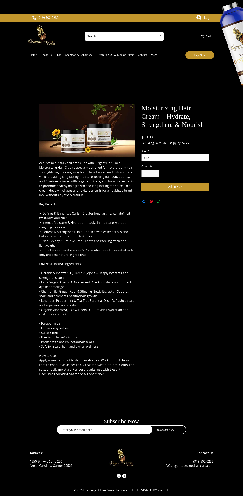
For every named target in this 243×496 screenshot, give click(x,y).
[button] (208, 36)
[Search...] (117, 36)
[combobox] (175, 157)
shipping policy (179, 143)
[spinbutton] (150, 173)
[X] (124, 476)
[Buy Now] (199, 55)
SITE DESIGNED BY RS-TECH (150, 490)
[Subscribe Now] (165, 429)
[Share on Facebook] (144, 201)
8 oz (145, 150)
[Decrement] (144, 173)
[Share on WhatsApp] (158, 201)
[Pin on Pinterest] (151, 201)
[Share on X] (165, 201)
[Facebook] (119, 476)
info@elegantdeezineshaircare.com (188, 465)
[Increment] (156, 173)
